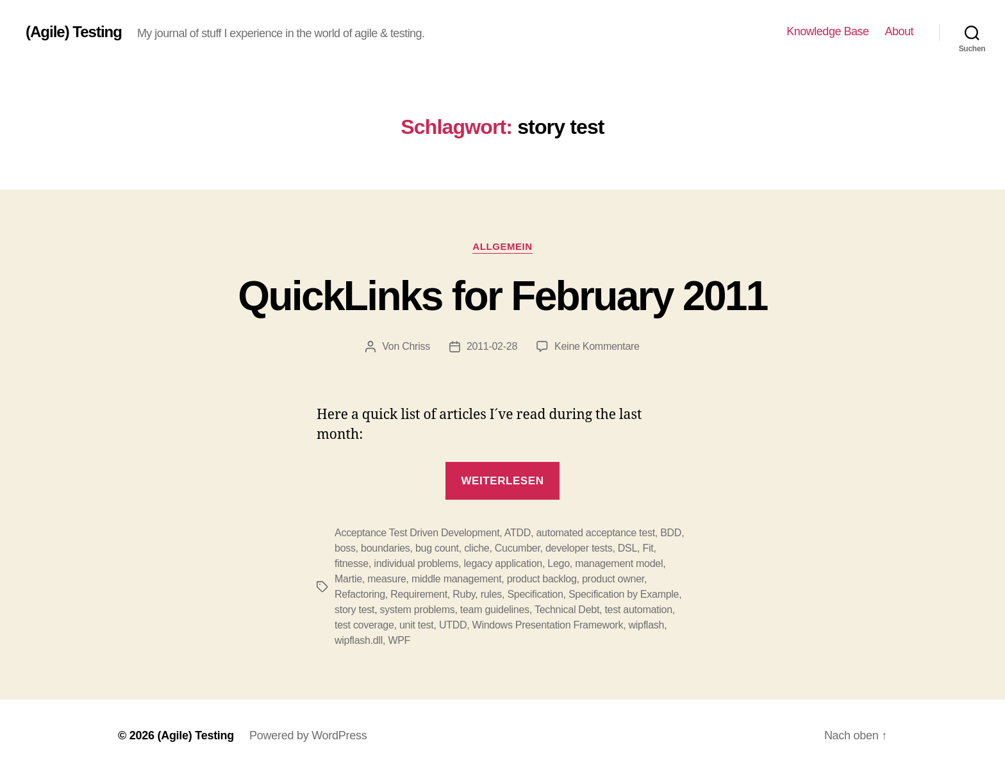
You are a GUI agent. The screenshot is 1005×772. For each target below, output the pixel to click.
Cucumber (517, 548)
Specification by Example (624, 594)
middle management (456, 578)
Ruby (464, 594)
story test (354, 609)
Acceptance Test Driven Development (417, 532)
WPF (399, 640)
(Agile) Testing (74, 32)
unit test (416, 625)
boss (345, 548)
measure (386, 578)
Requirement (418, 594)
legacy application (503, 563)
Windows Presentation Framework (548, 625)
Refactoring (360, 594)
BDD (670, 532)
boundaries (385, 548)
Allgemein (502, 246)
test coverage (364, 625)
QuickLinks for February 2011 (502, 296)
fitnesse (352, 563)
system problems (417, 609)
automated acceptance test (595, 532)
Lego (558, 563)
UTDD (453, 625)
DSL (627, 548)
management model (619, 563)
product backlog (542, 578)
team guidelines (494, 609)
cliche (476, 548)
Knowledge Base (827, 31)
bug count (437, 548)
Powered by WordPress (308, 735)
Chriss (416, 346)
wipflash (647, 625)
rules (491, 594)
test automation (638, 609)
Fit (647, 548)
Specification (535, 594)
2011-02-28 (492, 346)
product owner (613, 578)
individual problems (416, 563)
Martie (348, 578)
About (899, 31)
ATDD (517, 532)
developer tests (578, 548)
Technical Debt (567, 609)
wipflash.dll (359, 640)
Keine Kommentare (597, 346)
